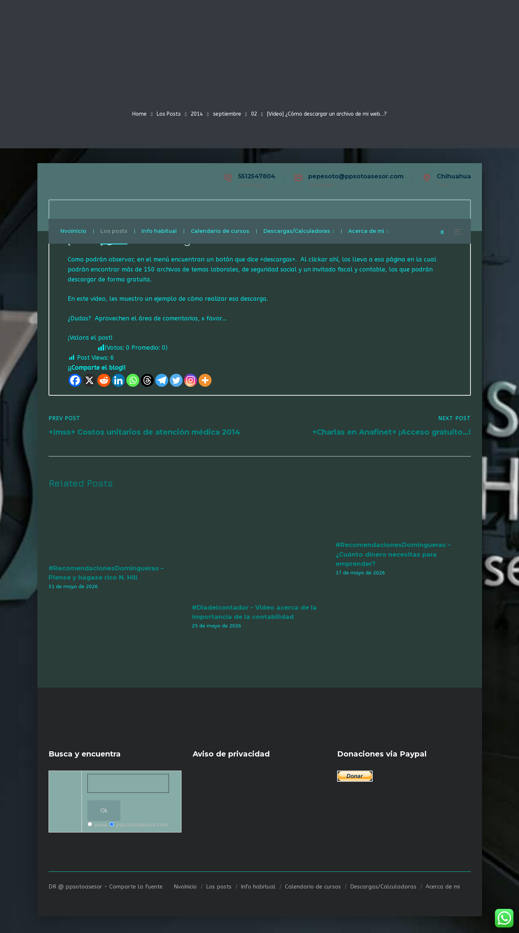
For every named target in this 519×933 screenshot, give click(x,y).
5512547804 (256, 176)
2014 (197, 114)
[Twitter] (176, 381)
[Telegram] (161, 381)
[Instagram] (190, 381)
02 (254, 114)
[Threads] (147, 381)
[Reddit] (103, 381)
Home (139, 114)
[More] (205, 381)
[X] (89, 381)
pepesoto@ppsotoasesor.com (356, 176)
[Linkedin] (118, 381)
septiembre (227, 114)
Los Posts (169, 114)
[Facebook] (75, 381)
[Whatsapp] (132, 381)
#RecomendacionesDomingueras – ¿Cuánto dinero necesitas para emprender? (393, 555)
